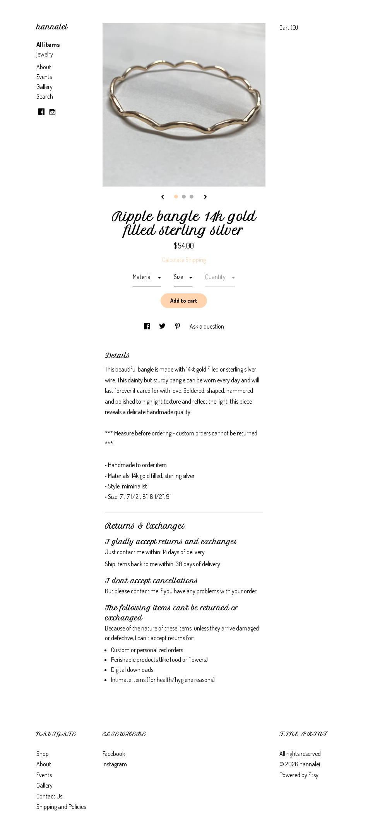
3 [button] (191, 197)
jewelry (44, 54)
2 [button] (184, 197)
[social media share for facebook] (147, 326)
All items (48, 44)
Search (44, 96)
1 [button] (176, 197)
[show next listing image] (205, 197)
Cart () (288, 27)
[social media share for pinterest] (178, 326)
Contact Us (49, 796)
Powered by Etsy (298, 775)
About (43, 67)
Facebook (114, 753)
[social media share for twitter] (163, 326)
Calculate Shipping (184, 260)
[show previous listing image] (162, 197)
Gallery (44, 87)
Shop (42, 753)
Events (44, 77)
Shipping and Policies (61, 806)
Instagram (115, 764)
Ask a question (207, 326)
